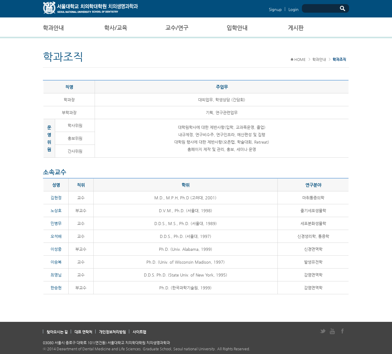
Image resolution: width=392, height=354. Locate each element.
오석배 (56, 236)
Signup (275, 9)
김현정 (56, 197)
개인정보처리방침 (112, 332)
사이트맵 (139, 332)
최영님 (56, 275)
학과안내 (53, 27)
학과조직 (339, 59)
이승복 (56, 262)
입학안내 (237, 27)
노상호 (56, 210)
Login (293, 9)
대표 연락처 (83, 332)
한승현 (56, 287)
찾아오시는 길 (57, 332)
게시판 (295, 27)
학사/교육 (115, 27)
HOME (298, 59)
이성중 (56, 249)
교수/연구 (176, 27)
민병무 (56, 223)
